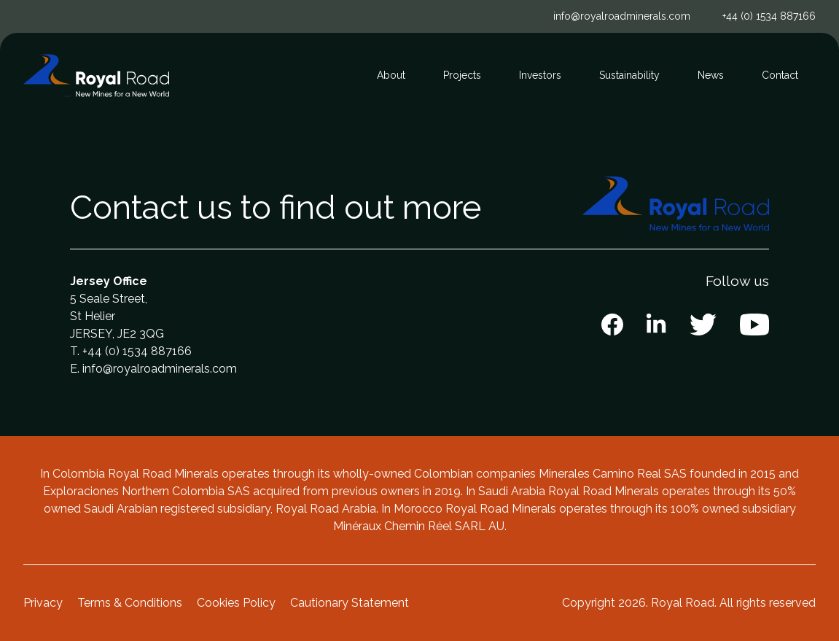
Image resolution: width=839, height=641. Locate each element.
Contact (780, 75)
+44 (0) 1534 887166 (769, 16)
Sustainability (629, 75)
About (391, 75)
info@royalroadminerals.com (621, 16)
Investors (540, 75)
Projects (462, 75)
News (711, 75)
